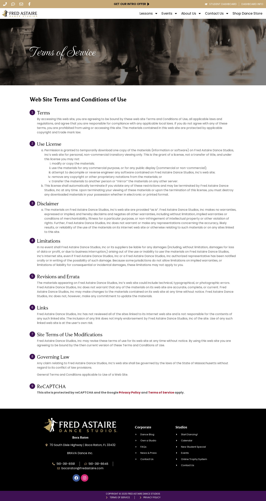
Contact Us (217, 13)
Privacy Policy (130, 392)
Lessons (149, 13)
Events (170, 13)
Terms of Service (161, 392)
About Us (191, 13)
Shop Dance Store (247, 13)
